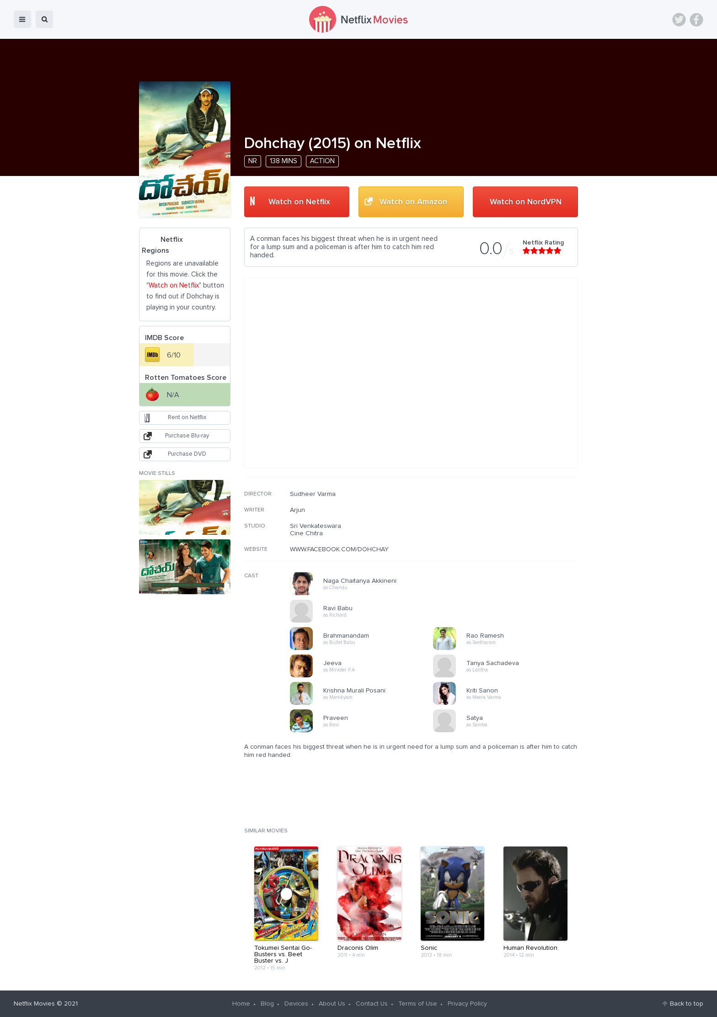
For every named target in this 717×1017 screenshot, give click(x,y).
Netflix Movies (34, 1004)
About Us (332, 1004)
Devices (296, 1004)
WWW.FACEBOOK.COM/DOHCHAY (339, 549)
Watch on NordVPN (526, 202)
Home (241, 1004)
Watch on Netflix (299, 202)
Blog (267, 1004)
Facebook (696, 20)
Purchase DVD (187, 454)
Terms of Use (417, 1004)
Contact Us (372, 1004)
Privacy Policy (467, 1004)
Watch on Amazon (413, 202)
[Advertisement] (509, 549)
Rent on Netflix (187, 418)
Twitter (679, 20)
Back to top (686, 1004)
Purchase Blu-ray (187, 436)
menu (22, 19)
